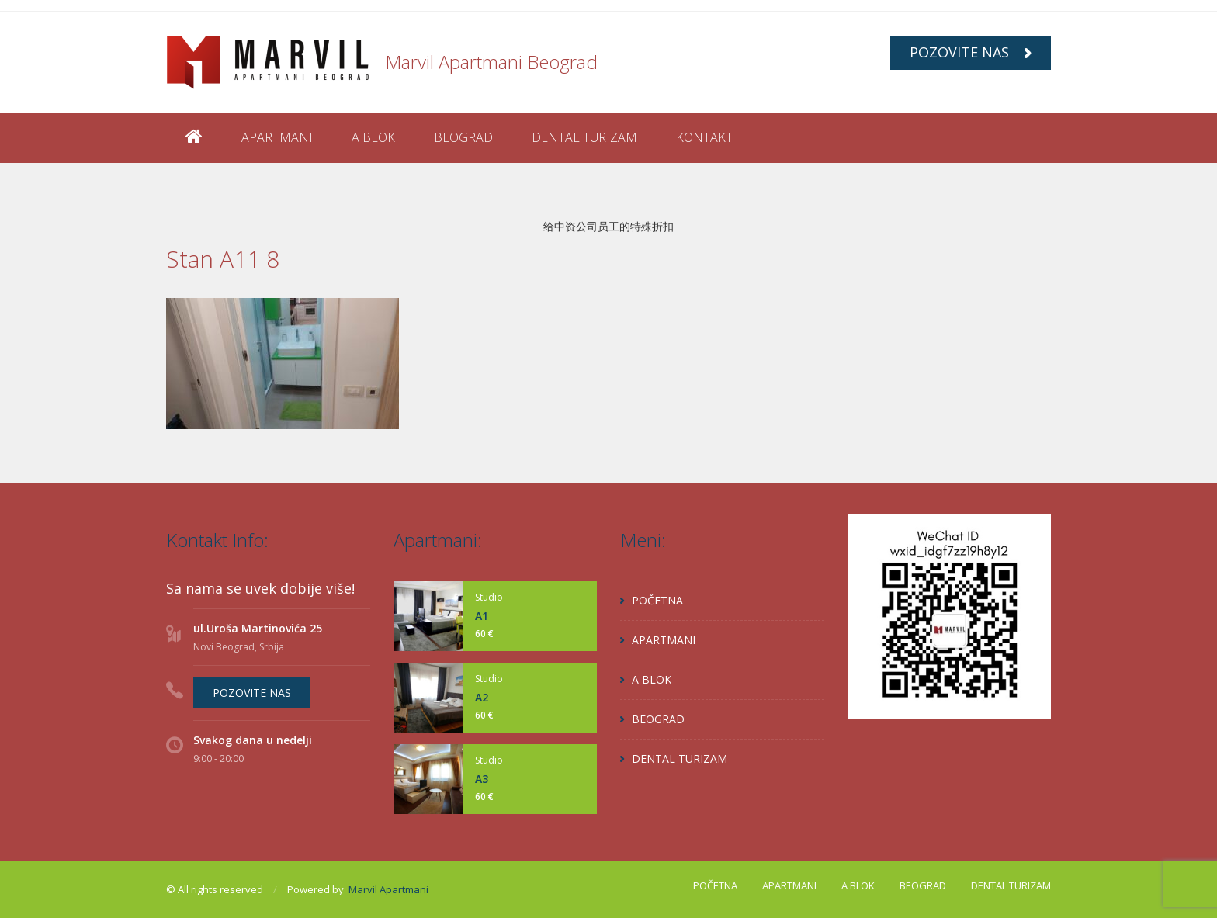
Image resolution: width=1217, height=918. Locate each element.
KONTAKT (704, 137)
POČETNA (657, 600)
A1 (481, 615)
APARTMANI (277, 137)
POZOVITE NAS (971, 52)
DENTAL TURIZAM (584, 137)
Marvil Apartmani (388, 889)
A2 (481, 697)
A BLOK (373, 137)
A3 (481, 778)
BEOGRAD (463, 137)
